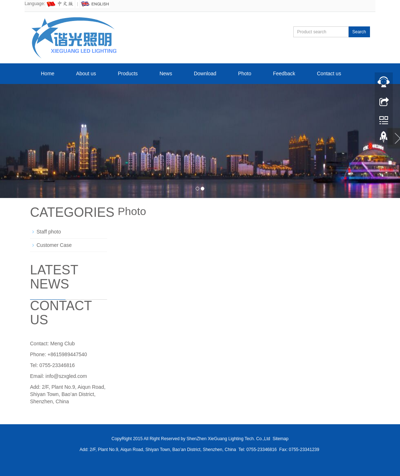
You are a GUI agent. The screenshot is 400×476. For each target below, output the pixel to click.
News (165, 73)
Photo (244, 73)
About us (86, 73)
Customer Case (54, 245)
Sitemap (281, 438)
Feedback (284, 73)
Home (47, 73)
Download (205, 73)
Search (359, 31)
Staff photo (49, 232)
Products (128, 73)
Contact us (329, 73)
